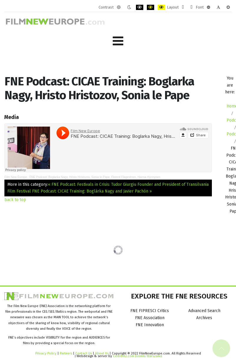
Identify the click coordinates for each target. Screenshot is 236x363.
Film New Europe (15, 177)
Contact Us (84, 353)
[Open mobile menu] (118, 41)
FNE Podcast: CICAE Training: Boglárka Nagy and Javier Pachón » (92, 191)
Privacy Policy (45, 353)
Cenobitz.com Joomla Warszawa (137, 356)
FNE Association (149, 317)
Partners (66, 353)
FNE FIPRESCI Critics (149, 310)
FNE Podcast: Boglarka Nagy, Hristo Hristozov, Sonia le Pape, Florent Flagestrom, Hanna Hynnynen (94, 177)
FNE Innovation (150, 324)
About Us (102, 353)
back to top (15, 199)
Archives (204, 317)
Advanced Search (204, 310)
